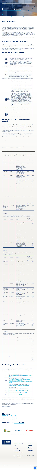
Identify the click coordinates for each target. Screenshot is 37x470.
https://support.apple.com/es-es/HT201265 (15, 394)
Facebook (30, 447)
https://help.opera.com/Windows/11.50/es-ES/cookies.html (18, 390)
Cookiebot (25, 150)
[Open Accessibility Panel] (35, 468)
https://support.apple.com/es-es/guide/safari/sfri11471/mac (18, 388)
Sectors (15, 447)
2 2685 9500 (19, 457)
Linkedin (30, 445)
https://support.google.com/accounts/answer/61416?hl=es (19, 385)
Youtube (30, 448)
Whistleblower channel (18, 452)
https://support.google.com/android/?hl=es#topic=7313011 (18, 392)
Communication (17, 450)
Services (15, 445)
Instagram (30, 450)
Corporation (16, 448)
